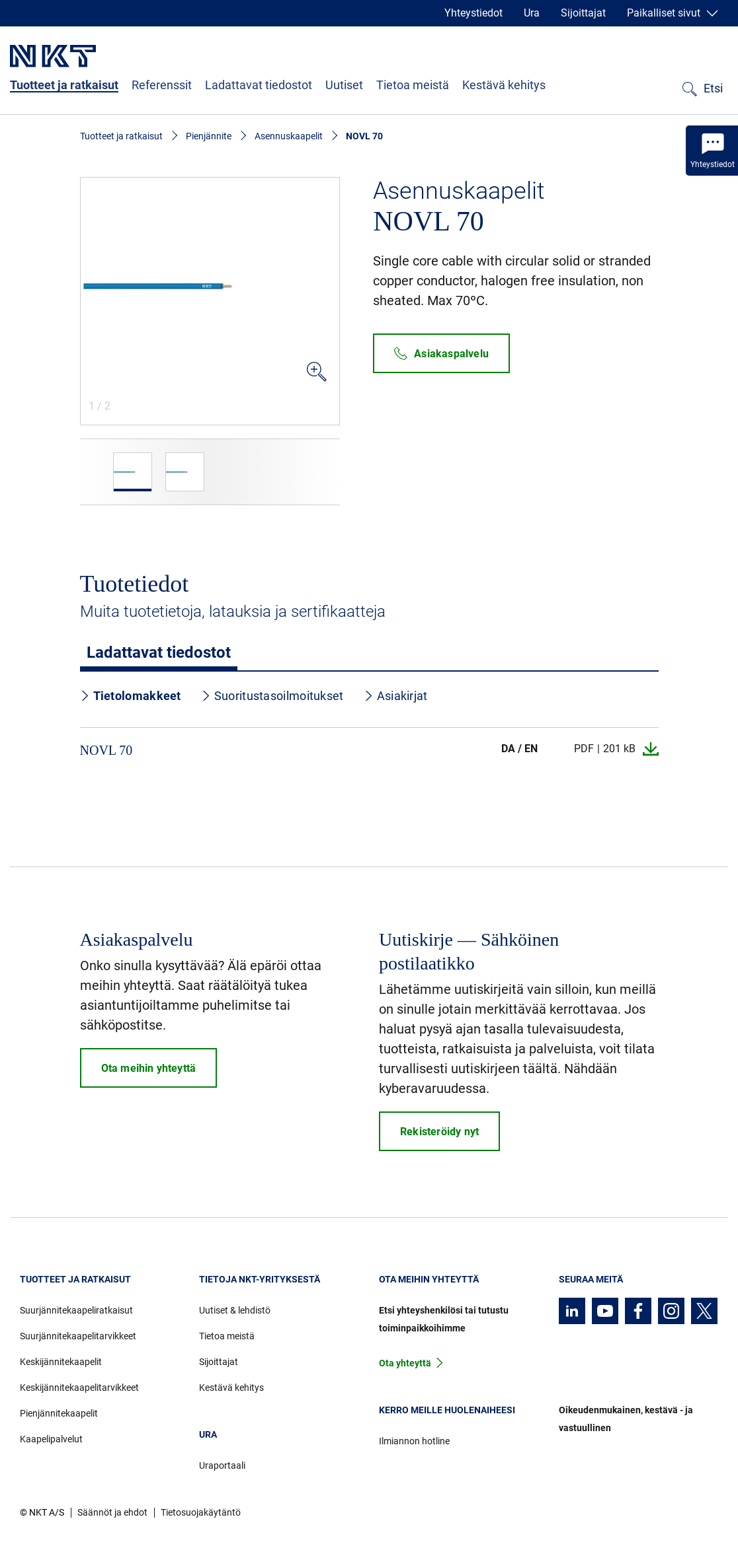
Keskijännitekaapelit (61, 1361)
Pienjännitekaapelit (59, 1413)
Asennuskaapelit (289, 136)
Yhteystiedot (473, 13)
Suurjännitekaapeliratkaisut (76, 1310)
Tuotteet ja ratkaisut (64, 85)
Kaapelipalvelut (51, 1439)
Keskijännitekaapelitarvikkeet (79, 1387)
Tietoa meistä (412, 85)
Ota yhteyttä (405, 1363)
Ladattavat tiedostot (258, 85)
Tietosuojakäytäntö (201, 1512)
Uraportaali (222, 1465)
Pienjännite (208, 136)
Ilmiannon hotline (414, 1441)
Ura (532, 13)
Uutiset (344, 85)
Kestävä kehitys (504, 85)
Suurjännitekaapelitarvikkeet (78, 1336)
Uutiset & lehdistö (234, 1310)
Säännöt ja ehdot (112, 1512)
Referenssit (162, 85)
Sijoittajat (583, 13)
